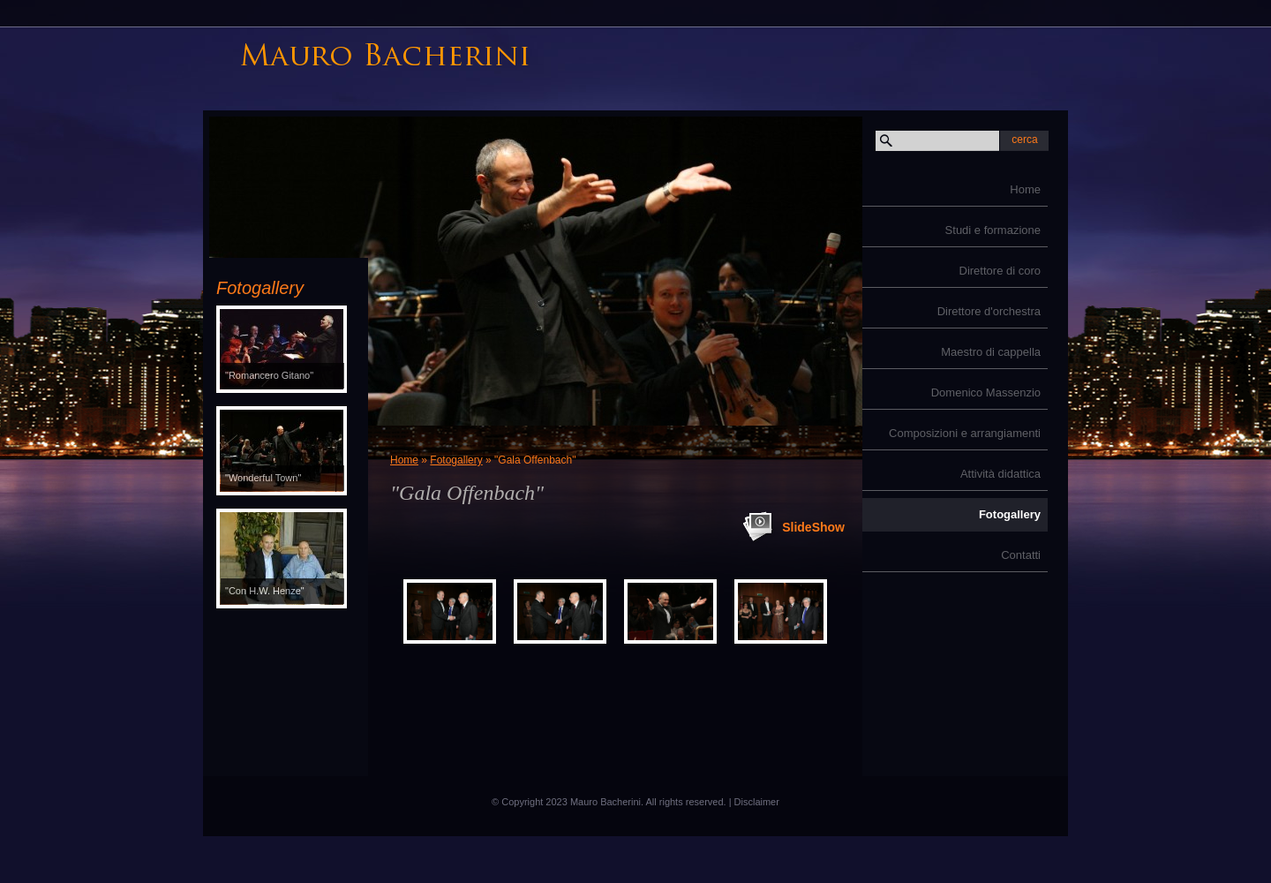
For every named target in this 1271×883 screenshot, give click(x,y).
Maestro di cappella (991, 351)
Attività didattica (1000, 473)
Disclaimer (756, 801)
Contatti (1021, 555)
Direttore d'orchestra (989, 311)
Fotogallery (1010, 514)
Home (1025, 189)
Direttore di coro (1000, 270)
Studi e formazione (993, 230)
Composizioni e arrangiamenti (965, 433)
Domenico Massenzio (986, 392)
